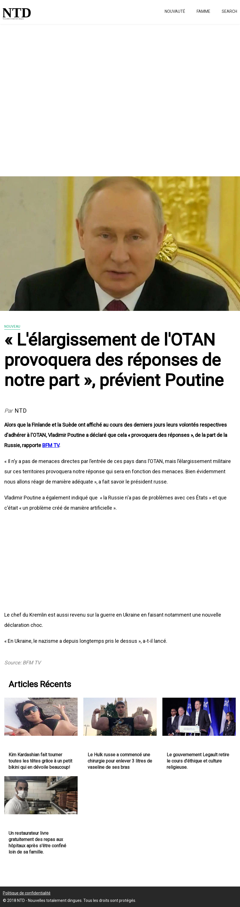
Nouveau (12, 326)
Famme (203, 11)
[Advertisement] (120, 97)
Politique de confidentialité (27, 893)
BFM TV (50, 445)
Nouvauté (175, 11)
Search (229, 11)
